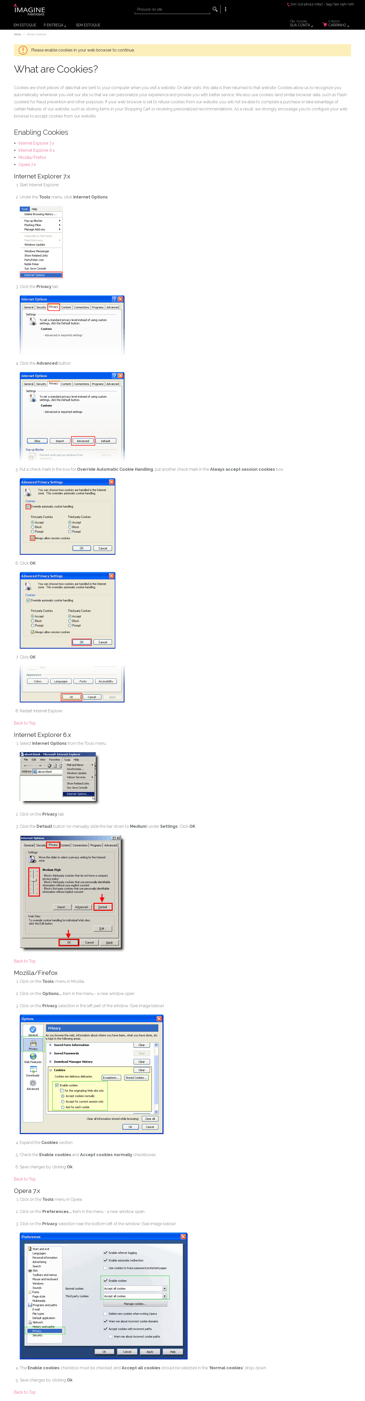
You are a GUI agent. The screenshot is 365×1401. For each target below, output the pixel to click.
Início (17, 34)
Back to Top (25, 723)
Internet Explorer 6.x (37, 150)
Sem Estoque (88, 25)
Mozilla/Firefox (32, 157)
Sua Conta (304, 24)
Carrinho (339, 24)
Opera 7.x (27, 164)
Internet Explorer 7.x (36, 143)
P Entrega (53, 25)
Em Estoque (25, 25)
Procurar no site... (150, 9)
